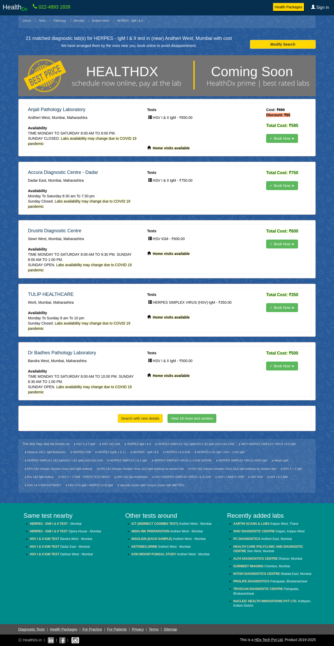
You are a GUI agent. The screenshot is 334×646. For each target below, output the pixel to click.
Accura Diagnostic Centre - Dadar (63, 172)
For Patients (117, 629)
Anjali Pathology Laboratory (56, 109)
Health (15, 7)
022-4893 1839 (53, 7)
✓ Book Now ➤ (282, 138)
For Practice (92, 629)
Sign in (320, 7)
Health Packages (288, 7)
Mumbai (79, 20)
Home (27, 20)
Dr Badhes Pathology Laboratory (62, 352)
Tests (42, 20)
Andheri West (100, 20)
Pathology (59, 20)
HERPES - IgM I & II (130, 20)
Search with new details (140, 418)
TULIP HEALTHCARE (51, 294)
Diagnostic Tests (31, 629)
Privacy (138, 629)
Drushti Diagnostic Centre (54, 230)
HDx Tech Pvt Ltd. (269, 640)
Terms (154, 629)
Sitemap (170, 629)
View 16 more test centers (192, 418)
